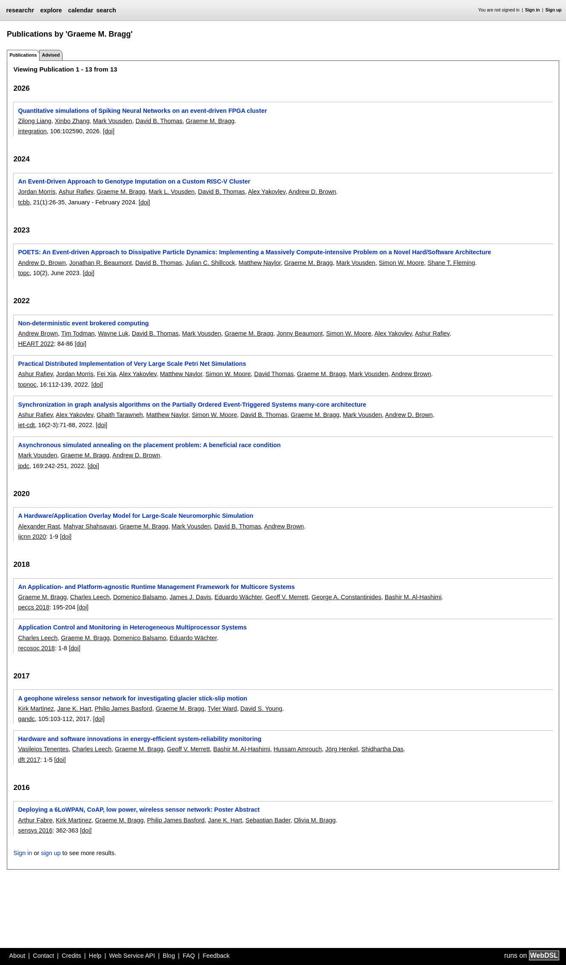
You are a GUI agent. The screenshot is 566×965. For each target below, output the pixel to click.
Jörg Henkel (341, 749)
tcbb (23, 202)
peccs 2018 (33, 607)
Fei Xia (106, 373)
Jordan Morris (36, 191)
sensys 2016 (35, 830)
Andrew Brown (38, 333)
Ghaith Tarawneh (120, 414)
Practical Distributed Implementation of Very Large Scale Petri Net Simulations (132, 363)
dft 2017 (29, 759)
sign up (50, 853)
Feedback (216, 955)
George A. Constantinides (346, 597)
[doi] (108, 131)
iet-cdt (26, 425)
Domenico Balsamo (139, 597)
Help (95, 955)
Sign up (554, 10)
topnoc (27, 384)
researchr (20, 10)
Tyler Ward (222, 708)
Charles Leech (90, 597)
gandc (26, 718)
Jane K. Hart (74, 708)
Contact (43, 955)
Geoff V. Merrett (286, 597)
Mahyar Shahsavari (89, 526)
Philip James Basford (123, 708)
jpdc (23, 465)
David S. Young (261, 708)
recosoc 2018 (36, 648)
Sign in (532, 10)
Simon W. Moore (401, 262)
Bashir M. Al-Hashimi (413, 597)
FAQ (189, 955)
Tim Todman (77, 333)
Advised (51, 54)
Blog (169, 955)
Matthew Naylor (260, 262)
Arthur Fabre (35, 820)
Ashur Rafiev (76, 191)
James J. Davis (190, 597)
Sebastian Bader (268, 820)
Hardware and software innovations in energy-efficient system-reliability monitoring (139, 738)
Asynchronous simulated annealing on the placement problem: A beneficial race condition (149, 445)
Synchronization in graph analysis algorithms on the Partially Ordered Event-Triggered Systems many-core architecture (192, 404)
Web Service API (132, 955)
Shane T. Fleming (451, 262)
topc (23, 273)
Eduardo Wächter (238, 597)
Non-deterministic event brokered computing (83, 323)
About (17, 955)
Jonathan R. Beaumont (100, 262)
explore (51, 10)
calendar (80, 10)
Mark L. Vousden (171, 191)
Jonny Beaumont (300, 333)
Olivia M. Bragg (314, 820)
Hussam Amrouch (298, 749)
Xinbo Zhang (72, 121)
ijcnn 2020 (32, 536)
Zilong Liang (34, 121)
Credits (71, 955)
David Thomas (274, 373)
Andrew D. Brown (312, 191)
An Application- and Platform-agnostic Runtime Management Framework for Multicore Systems (156, 586)
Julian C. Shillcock (210, 262)
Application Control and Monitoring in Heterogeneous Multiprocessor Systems (132, 627)
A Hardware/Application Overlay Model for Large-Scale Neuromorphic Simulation (135, 515)
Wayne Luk (113, 333)
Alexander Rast (39, 526)
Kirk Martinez (36, 708)
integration (32, 131)
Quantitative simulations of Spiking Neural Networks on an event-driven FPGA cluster (142, 110)
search (106, 10)
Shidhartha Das (382, 749)
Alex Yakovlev (267, 191)
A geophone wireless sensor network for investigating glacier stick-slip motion (132, 698)
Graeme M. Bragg (210, 121)
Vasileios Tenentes (43, 749)
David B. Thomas (158, 121)
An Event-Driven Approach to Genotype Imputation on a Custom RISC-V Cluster (134, 181)
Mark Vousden (112, 121)
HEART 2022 (36, 343)
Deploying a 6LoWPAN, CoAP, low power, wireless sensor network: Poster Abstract (139, 809)
